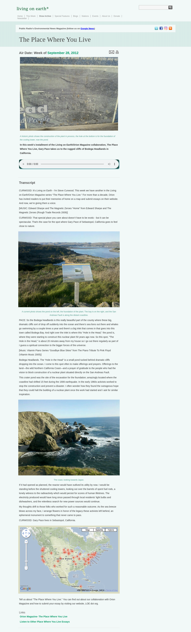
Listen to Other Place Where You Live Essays (45, 621)
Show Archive (45, 16)
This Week (31, 16)
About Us (106, 16)
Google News (87, 28)
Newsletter (22, 18)
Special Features (62, 16)
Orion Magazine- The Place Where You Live (43, 616)
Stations (85, 16)
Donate (117, 16)
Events (95, 16)
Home (20, 16)
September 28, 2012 (62, 53)
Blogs (75, 16)
